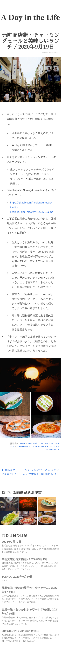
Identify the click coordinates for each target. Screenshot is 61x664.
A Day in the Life (30, 17)
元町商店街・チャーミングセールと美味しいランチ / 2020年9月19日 (30, 41)
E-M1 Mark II (33, 443)
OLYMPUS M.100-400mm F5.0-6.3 (32, 446)
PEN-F (22, 443)
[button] (57, 4)
